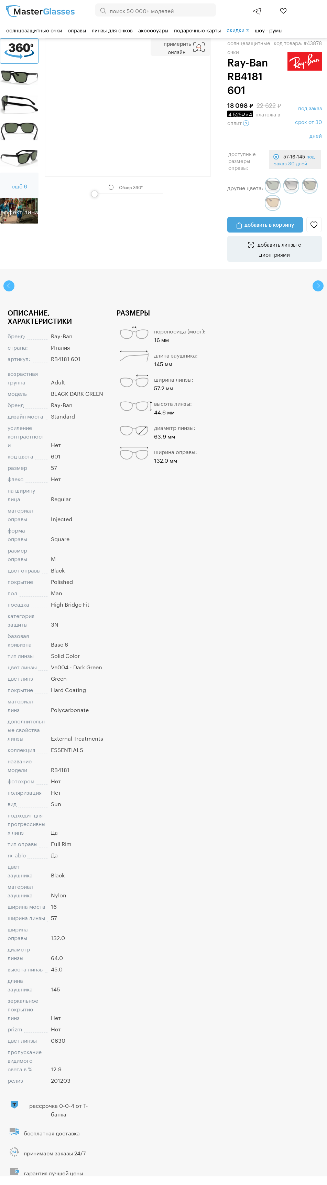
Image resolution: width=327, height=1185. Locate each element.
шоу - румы (269, 29)
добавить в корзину (269, 224)
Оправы (77, 29)
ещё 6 (19, 185)
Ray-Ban (62, 335)
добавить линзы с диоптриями (278, 249)
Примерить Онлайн (177, 47)
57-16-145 (294, 159)
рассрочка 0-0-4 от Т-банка (58, 1109)
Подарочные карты (197, 29)
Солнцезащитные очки (34, 29)
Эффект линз (19, 211)
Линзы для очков (112, 29)
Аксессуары (153, 29)
